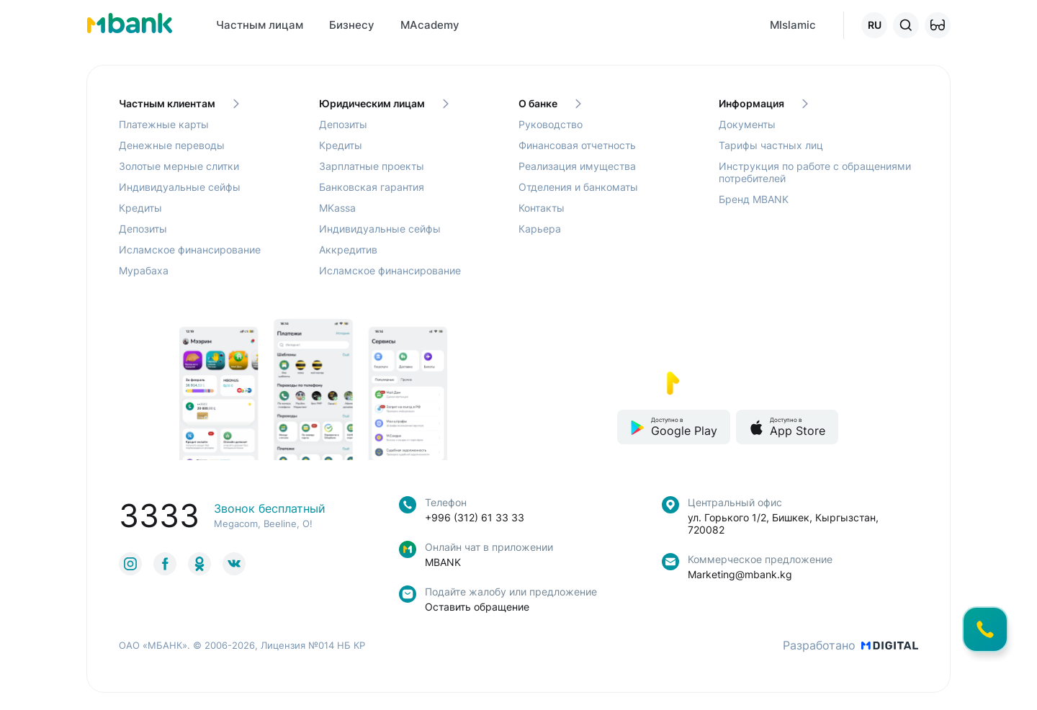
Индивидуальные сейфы (180, 187)
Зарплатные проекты (371, 166)
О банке (549, 103)
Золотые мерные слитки (179, 166)
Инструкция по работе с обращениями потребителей (815, 172)
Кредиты (140, 208)
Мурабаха (144, 270)
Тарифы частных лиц (771, 145)
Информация (763, 103)
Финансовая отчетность (577, 145)
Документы (747, 124)
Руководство (550, 124)
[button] (938, 25)
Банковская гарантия (371, 187)
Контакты (541, 208)
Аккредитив (348, 249)
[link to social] (130, 563)
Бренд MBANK (754, 199)
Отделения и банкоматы (578, 187)
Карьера (539, 229)
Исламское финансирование (190, 249)
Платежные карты (164, 124)
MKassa (337, 208)
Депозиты (143, 229)
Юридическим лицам (384, 103)
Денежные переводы (172, 145)
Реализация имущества (577, 166)
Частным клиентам (179, 103)
